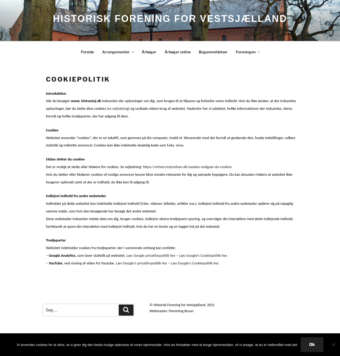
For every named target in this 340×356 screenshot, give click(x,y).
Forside (87, 52)
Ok (312, 344)
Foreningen (248, 52)
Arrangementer (118, 52)
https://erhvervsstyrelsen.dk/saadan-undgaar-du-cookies (187, 166)
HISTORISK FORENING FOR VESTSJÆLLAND (170, 18)
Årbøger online (178, 52)
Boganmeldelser (213, 52)
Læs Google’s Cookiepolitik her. (203, 255)
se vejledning (118, 108)
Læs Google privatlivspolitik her (150, 255)
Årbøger (149, 52)
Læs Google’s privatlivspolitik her (141, 263)
